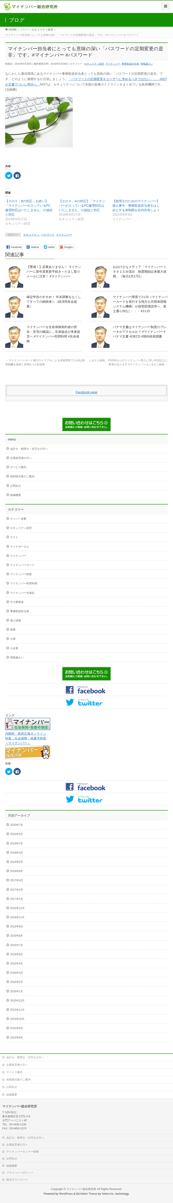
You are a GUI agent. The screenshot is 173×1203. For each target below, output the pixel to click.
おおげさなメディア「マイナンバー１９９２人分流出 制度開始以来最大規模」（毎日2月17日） (139, 271)
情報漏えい (147, 63)
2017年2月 (16, 889)
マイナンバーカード (22, 565)
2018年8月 (16, 871)
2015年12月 (17, 1000)
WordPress (66, 1193)
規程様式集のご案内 (22, 476)
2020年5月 (16, 834)
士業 (13, 638)
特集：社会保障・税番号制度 (25, 738)
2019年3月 (16, 852)
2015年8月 (16, 1037)
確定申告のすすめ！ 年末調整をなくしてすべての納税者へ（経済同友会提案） (54, 301)
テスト (14, 537)
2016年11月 (17, 917)
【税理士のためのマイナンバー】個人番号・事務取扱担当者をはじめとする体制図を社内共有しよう (136, 205)
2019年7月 (16, 843)
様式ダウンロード (17, 1179)
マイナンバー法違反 (22, 592)
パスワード (48, 234)
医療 (13, 629)
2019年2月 (16, 861)
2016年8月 (16, 935)
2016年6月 (16, 954)
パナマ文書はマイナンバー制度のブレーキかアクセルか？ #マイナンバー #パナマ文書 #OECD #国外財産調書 (139, 331)
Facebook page (87, 392)
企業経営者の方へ (21, 458)
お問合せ (15, 485)
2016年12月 (17, 908)
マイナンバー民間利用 (23, 583)
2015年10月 (17, 1019)
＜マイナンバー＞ (17, 743)
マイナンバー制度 (21, 574)
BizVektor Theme (86, 1193)
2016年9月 (16, 926)
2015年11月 (17, 1009)
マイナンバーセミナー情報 (22, 1151)
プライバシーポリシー (19, 1172)
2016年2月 (16, 982)
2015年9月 (16, 1028)
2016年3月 (16, 972)
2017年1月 (16, 899)
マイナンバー (112, 63)
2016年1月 (16, 991)
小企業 (14, 648)
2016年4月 (16, 963)
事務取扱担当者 (130, 63)
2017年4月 (16, 880)
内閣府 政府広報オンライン (25, 733)
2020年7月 (16, 824)
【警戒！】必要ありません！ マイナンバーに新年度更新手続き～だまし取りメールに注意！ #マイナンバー (54, 271)
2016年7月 (16, 945)
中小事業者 (17, 602)
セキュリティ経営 (94, 63)
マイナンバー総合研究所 (81, 1189)
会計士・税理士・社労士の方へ (29, 448)
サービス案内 (18, 467)
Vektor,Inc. (108, 1193)
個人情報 (15, 620)
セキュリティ (31, 234)
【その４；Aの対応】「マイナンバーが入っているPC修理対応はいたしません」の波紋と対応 (82, 205)
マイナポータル (19, 546)
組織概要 (15, 495)
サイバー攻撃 (18, 518)
